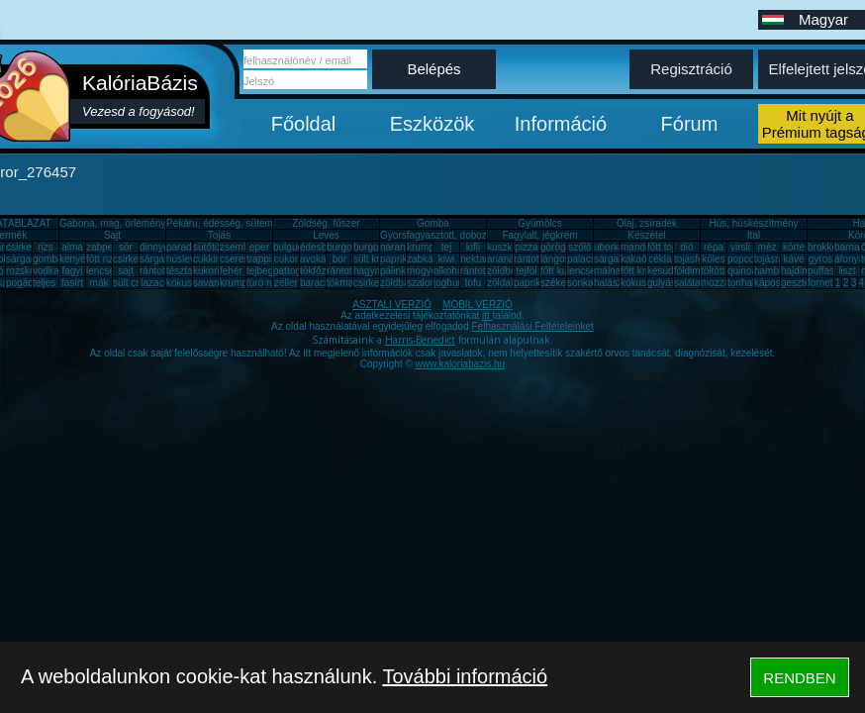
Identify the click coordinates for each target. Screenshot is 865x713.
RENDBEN (799, 677)
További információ (464, 676)
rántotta (343, 270)
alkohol (449, 270)
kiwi (446, 259)
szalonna (426, 282)
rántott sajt (483, 270)
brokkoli (824, 247)
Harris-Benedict (420, 340)
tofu (473, 282)
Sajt (112, 235)
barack (315, 282)
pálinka (396, 270)
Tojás (219, 235)
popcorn (745, 259)
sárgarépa (162, 259)
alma (72, 247)
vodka (46, 270)
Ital (753, 235)
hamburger (778, 270)
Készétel (646, 235)
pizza (526, 247)
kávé (793, 259)
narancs (398, 247)
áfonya (849, 259)
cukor (286, 259)
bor (339, 259)
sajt (126, 270)
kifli (473, 247)
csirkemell (27, 247)
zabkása (425, 259)
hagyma (371, 270)
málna (607, 270)
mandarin (641, 247)
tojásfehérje (699, 259)
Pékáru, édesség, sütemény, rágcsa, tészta (260, 223)
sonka (580, 282)
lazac (152, 282)
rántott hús (537, 259)
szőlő (579, 247)
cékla (659, 259)
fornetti (823, 282)
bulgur (287, 247)
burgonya (347, 247)
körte (794, 247)
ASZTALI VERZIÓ (392, 304)
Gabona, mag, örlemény (112, 223)
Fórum (690, 124)
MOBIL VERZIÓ (477, 304)
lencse (100, 270)
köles (713, 259)
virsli (740, 247)
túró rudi (264, 282)
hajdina (797, 270)
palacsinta (589, 259)
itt (487, 315)
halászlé (612, 282)
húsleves (185, 259)
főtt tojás (666, 247)
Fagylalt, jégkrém (539, 235)
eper (259, 247)
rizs (45, 247)
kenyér (74, 259)
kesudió (664, 270)
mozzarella (724, 282)
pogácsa (25, 282)
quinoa (742, 270)
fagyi (71, 270)
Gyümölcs (539, 223)
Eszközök (432, 124)
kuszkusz (507, 247)
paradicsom (192, 247)
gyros (820, 259)
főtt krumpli (645, 270)
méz (767, 247)
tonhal (740, 282)
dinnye (154, 247)
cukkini (208, 259)
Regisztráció (691, 68)
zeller (286, 282)
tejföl (526, 270)
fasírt (72, 282)
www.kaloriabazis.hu (461, 363)
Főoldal (303, 124)
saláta (687, 282)
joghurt (448, 282)
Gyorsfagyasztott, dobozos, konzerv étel (468, 235)
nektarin (478, 259)
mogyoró (426, 270)
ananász (506, 259)
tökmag (343, 282)
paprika (396, 259)
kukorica (211, 270)
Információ (561, 124)
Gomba (433, 223)
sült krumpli (378, 259)
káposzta (774, 282)
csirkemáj (133, 259)
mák (99, 282)
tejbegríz (265, 270)
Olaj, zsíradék (647, 223)
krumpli (422, 247)
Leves (326, 235)
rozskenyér (30, 270)
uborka (609, 247)
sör (126, 247)
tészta (179, 270)
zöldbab (504, 270)
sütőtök (209, 247)
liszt (846, 270)
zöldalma (507, 282)
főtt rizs (102, 259)
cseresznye (245, 259)
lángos (554, 259)
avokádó (318, 259)
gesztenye (803, 282)
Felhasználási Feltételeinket (532, 326)
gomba (48, 259)
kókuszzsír (189, 282)
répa (713, 247)
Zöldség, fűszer (325, 223)
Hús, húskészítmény (753, 223)
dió (686, 247)
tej (446, 247)
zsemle (235, 247)
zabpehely (109, 247)
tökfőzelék (322, 270)
